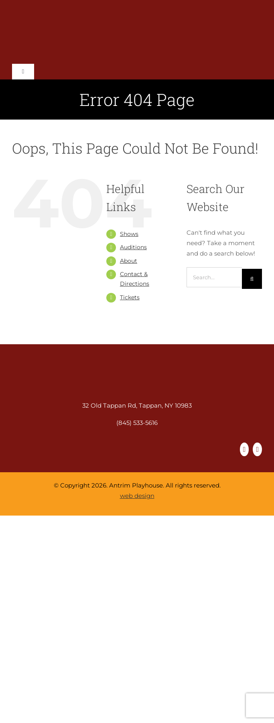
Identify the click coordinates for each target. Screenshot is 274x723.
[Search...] (214, 277)
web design (137, 496)
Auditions (133, 247)
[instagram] (257, 449)
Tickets (130, 297)
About (128, 260)
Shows (129, 234)
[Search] (252, 279)
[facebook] (244, 449)
